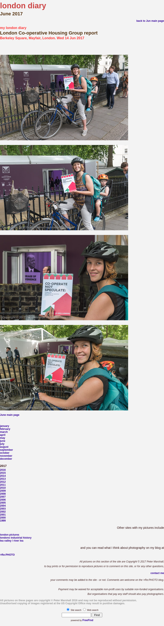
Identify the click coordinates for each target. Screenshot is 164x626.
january (4, 426)
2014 (3, 475)
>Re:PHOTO (7, 554)
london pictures (9, 534)
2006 (3, 499)
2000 (3, 517)
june (2, 440)
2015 (3, 472)
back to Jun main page (150, 20)
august (4, 446)
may (2, 437)
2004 (3, 505)
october (4, 452)
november (6, 455)
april (2, 434)
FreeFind (87, 620)
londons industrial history (15, 537)
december (6, 458)
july (2, 443)
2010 (3, 487)
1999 (3, 520)
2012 (3, 481)
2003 (3, 508)
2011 (3, 484)
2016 (3, 469)
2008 (3, 493)
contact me (157, 573)
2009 (3, 490)
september (6, 449)
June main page (9, 414)
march (4, 431)
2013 (3, 478)
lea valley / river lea (11, 540)
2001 (3, 514)
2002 (3, 511)
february (5, 428)
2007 (3, 496)
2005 (3, 502)
